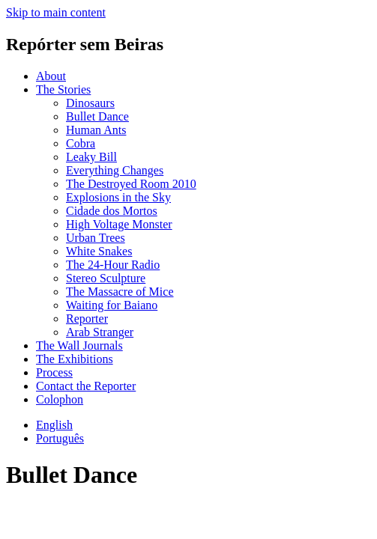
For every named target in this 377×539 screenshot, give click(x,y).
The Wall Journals (79, 345)
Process (54, 372)
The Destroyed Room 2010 (131, 183)
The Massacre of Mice (120, 291)
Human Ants (96, 130)
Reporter (87, 318)
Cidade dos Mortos (111, 210)
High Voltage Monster (119, 224)
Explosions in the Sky (118, 197)
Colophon (59, 399)
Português (60, 438)
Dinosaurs (90, 103)
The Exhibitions (74, 359)
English (54, 424)
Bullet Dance (97, 116)
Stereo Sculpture (105, 278)
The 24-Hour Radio (113, 264)
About (51, 76)
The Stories (63, 89)
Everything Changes (114, 170)
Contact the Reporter (86, 386)
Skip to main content (56, 12)
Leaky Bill (91, 156)
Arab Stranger (99, 332)
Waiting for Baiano (111, 305)
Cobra (80, 143)
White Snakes (99, 251)
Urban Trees (95, 237)
